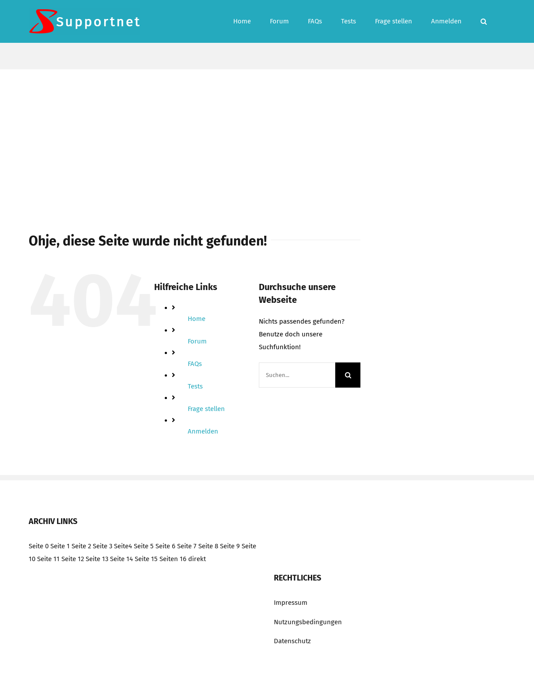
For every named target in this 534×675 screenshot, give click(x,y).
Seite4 (123, 546)
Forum (197, 341)
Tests (195, 386)
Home (196, 319)
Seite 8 (208, 546)
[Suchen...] (297, 375)
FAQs (195, 364)
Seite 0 (39, 546)
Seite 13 (97, 559)
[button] (484, 21)
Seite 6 (165, 546)
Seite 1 (60, 546)
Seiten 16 (172, 559)
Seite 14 (121, 559)
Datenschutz (292, 641)
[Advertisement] (267, 135)
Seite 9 (230, 546)
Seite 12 (72, 559)
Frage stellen (206, 409)
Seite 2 (81, 546)
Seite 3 (102, 546)
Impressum (290, 603)
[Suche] (347, 375)
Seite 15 (146, 559)
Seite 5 (144, 546)
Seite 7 (187, 546)
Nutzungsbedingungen (308, 622)
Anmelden (203, 431)
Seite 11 (48, 559)
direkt (197, 559)
